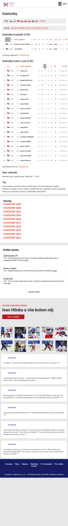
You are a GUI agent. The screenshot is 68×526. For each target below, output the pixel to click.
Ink (47, 39)
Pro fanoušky (46, 464)
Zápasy (25, 464)
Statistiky (34, 464)
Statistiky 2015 (12, 230)
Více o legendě (13, 317)
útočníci (45, 28)
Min (35, 39)
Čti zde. (54, 271)
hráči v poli (30, 28)
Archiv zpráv (34, 292)
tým (7, 39)
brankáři (21, 28)
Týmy (17, 464)
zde (26, 260)
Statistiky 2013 (12, 237)
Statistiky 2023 (12, 208)
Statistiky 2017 (12, 223)
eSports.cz (18, 474)
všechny (42, 21)
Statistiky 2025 (12, 204)
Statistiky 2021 (12, 211)
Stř (39, 39)
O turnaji (8, 464)
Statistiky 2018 (12, 219)
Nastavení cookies (56, 474)
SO (60, 39)
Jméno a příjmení (19, 39)
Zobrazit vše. (25, 55)
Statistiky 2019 (12, 215)
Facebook (12, 358)
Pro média (59, 464)
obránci (38, 28)
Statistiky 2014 (12, 234)
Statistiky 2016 (12, 226)
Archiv (34, 466)
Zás (43, 39)
